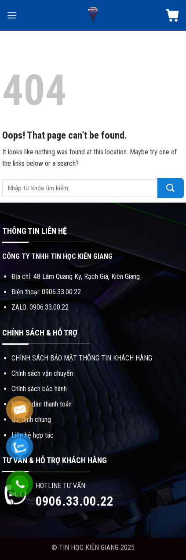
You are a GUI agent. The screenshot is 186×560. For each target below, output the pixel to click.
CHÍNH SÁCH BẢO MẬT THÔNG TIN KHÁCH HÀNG (81, 358)
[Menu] (12, 15)
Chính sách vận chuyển (42, 373)
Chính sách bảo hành (39, 389)
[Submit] (170, 188)
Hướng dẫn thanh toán (41, 404)
